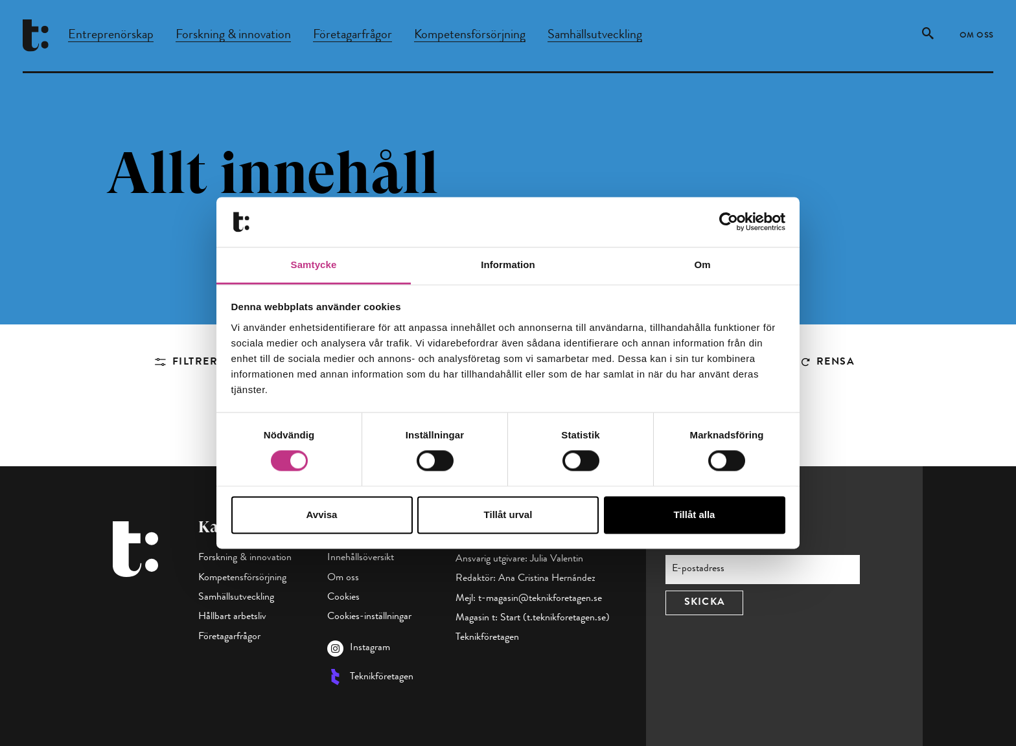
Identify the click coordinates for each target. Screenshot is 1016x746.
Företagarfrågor (352, 35)
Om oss (977, 36)
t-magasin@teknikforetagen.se (540, 599)
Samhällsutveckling (595, 35)
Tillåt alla (694, 514)
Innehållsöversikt (360, 558)
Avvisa (322, 514)
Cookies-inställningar (369, 617)
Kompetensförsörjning (469, 35)
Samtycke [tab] (314, 264)
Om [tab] (702, 264)
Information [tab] (508, 264)
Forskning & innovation (233, 35)
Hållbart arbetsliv (232, 617)
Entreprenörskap (111, 35)
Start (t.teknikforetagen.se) (555, 618)
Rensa (835, 362)
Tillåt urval (508, 514)
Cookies (343, 598)
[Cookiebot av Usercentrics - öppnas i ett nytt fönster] (728, 222)
